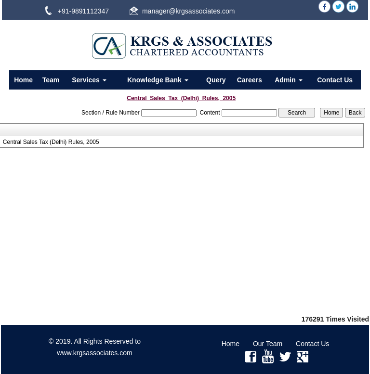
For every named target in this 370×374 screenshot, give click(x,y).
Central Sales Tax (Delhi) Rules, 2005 (51, 142)
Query (215, 80)
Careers (249, 80)
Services (89, 80)
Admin (288, 80)
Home (23, 80)
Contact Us (335, 80)
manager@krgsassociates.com (188, 11)
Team (51, 80)
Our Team (267, 344)
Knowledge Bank (157, 80)
